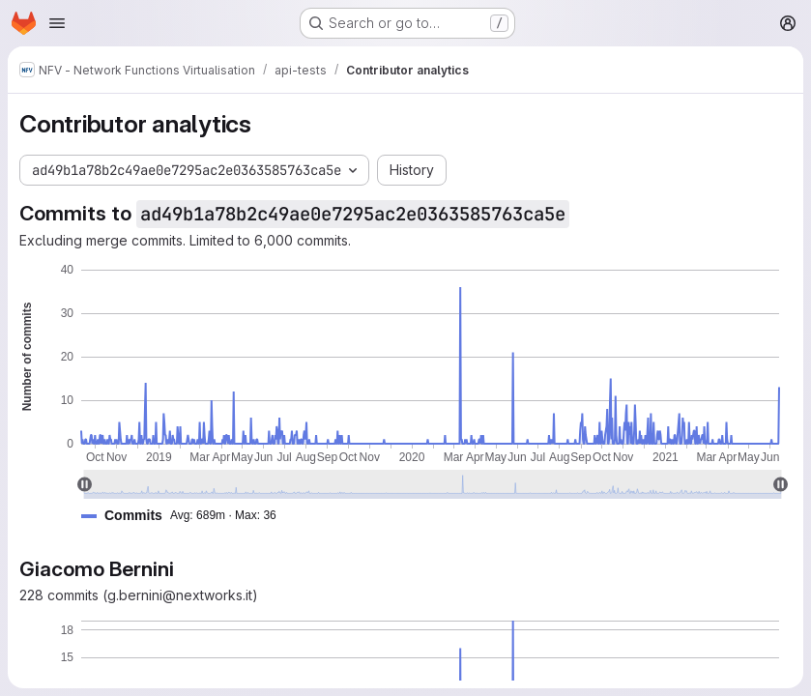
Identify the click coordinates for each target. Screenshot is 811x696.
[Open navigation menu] (57, 23)
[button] (186, 516)
